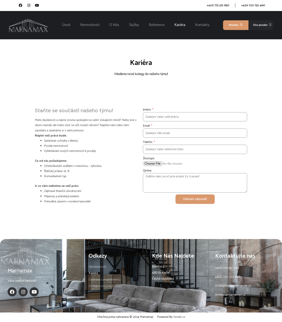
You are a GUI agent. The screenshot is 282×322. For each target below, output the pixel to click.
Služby (134, 25)
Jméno (147, 110)
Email (146, 126)
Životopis (148, 158)
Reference (156, 25)
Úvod (66, 25)
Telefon (148, 142)
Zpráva (147, 171)
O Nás (114, 25)
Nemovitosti (89, 25)
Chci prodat (262, 25)
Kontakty (202, 25)
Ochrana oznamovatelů (105, 280)
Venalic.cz (179, 317)
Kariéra (179, 25)
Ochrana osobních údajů (105, 286)
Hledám (236, 25)
